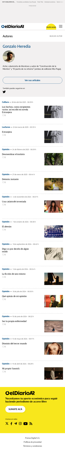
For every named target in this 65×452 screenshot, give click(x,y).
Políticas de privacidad (33, 442)
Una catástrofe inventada (14, 201)
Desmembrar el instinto (13, 154)
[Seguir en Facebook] (11, 423)
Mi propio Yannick (11, 368)
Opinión (5, 149)
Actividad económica (49, 2)
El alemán (6, 226)
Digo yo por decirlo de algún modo (15, 250)
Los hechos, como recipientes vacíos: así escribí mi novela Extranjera (16, 109)
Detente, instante (10, 179)
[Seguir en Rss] (30, 423)
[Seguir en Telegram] (15, 423)
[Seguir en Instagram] (20, 423)
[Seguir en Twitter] (7, 423)
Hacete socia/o (51, 27)
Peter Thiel (40, 2)
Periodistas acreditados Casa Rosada (26, 2)
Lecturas (6, 127)
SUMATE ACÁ (15, 409)
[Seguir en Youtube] (25, 423)
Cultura (5, 102)
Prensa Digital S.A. (32, 438)
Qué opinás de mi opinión (14, 296)
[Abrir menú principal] (60, 26)
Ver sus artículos (32, 80)
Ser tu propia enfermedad (14, 321)
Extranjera (7, 132)
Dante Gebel (60, 2)
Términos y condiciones (32, 446)
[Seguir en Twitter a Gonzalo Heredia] (4, 91)
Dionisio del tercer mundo (14, 343)
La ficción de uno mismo (13, 274)
